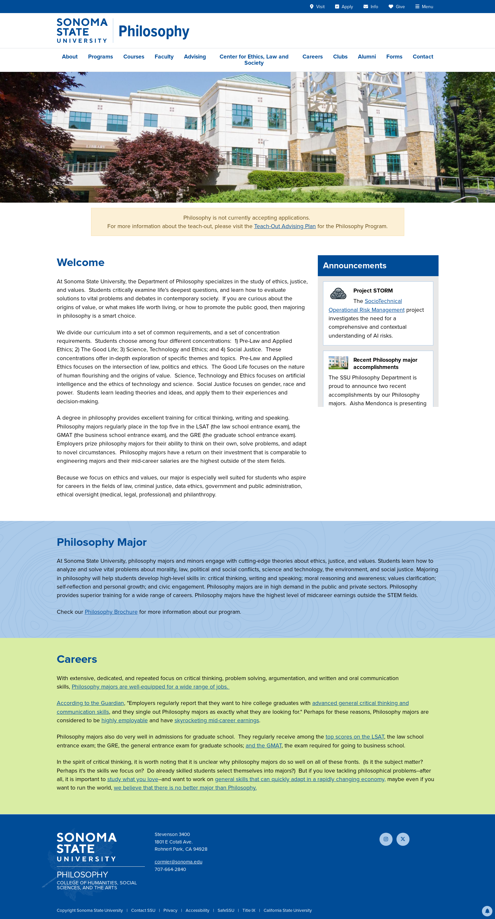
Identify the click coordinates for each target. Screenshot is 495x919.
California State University (288, 910)
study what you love (132, 779)
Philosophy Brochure (111, 612)
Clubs (340, 56)
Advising (195, 56)
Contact (423, 56)
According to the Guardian (90, 703)
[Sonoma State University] (85, 30)
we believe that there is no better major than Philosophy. (185, 787)
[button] (487, 911)
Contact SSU (143, 910)
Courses (133, 56)
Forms (394, 56)
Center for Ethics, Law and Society (254, 59)
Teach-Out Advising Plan (285, 226)
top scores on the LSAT (355, 736)
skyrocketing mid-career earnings (217, 720)
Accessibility (198, 910)
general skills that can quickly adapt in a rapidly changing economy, (300, 779)
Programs (100, 56)
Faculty (164, 56)
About (70, 56)
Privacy (170, 910)
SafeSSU (226, 910)
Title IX (249, 910)
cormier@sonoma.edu (178, 861)
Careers (312, 56)
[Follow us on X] (403, 839)
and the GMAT (264, 745)
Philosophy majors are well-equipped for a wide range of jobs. (151, 686)
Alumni (367, 56)
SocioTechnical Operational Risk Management (367, 305)
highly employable (124, 720)
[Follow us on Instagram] (386, 839)
